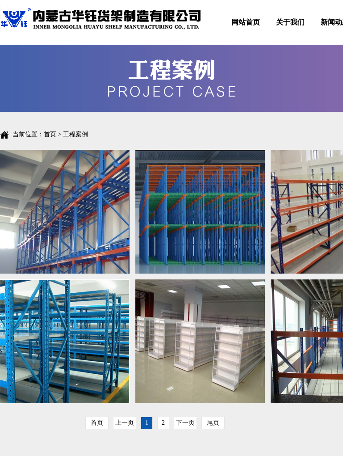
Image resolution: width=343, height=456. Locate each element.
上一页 (124, 422)
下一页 (185, 422)
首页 (50, 134)
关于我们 (290, 22)
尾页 (213, 422)
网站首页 (245, 22)
